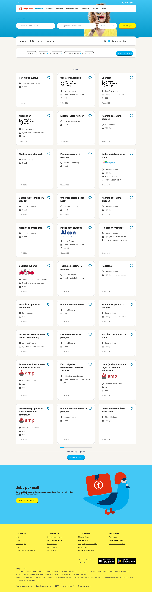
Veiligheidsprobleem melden (87, 544)
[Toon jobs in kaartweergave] (109, 41)
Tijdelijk (18, 540)
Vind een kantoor (83, 547)
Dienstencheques (72, 8)
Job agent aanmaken (116, 540)
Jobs (24, 19)
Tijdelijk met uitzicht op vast (25, 550)
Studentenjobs (21, 544)
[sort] (126, 40)
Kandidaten (39, 8)
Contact (103, 8)
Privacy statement (84, 586)
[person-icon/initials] (128, 3)
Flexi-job (19, 547)
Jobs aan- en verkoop (54, 537)
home (18, 19)
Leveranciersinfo (68, 586)
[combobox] (35, 26)
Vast (17, 537)
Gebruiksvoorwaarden (43, 586)
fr (21, 2)
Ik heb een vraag (83, 540)
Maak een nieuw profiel (117, 544)
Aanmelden (113, 537)
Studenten (49, 8)
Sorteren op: (116, 41)
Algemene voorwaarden (24, 586)
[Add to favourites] (48, 77)
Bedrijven (59, 8)
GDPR (57, 586)
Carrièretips (85, 8)
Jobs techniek (52, 550)
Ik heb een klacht (83, 537)
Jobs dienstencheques (55, 540)
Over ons (95, 8)
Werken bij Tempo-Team (86, 550)
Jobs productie (52, 547)
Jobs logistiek (52, 544)
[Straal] (107, 26)
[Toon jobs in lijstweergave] (105, 41)
